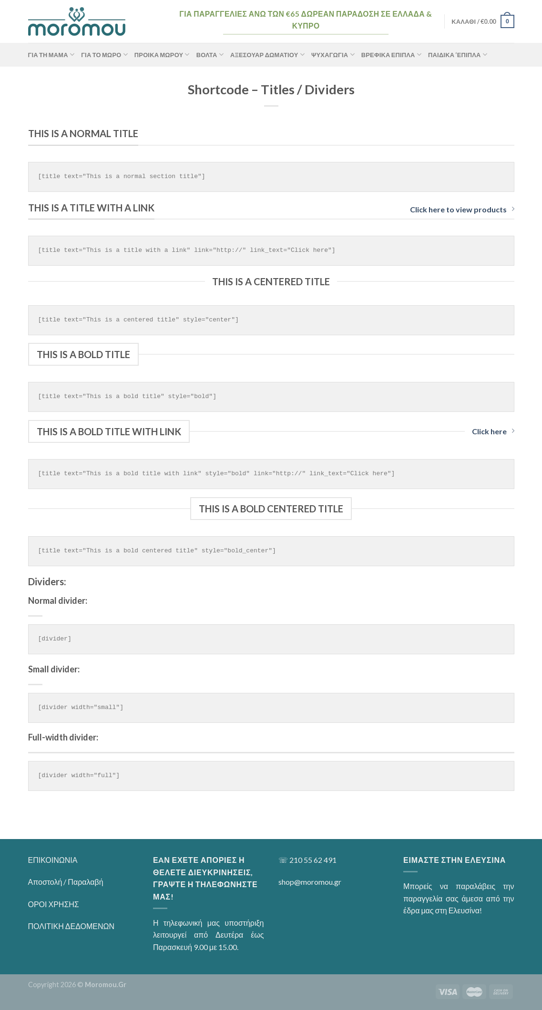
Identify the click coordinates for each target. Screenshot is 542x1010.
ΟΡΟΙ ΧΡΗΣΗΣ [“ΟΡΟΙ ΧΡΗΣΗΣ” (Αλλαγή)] (53, 904)
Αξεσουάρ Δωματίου (267, 54)
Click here (493, 431)
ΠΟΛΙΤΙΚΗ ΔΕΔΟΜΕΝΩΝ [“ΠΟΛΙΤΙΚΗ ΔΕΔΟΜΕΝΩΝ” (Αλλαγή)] (71, 925)
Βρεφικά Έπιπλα (391, 54)
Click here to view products (462, 209)
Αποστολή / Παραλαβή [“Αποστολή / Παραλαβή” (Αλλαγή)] (65, 881)
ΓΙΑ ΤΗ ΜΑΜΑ (51, 54)
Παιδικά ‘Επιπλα (457, 54)
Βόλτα (210, 54)
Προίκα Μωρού (162, 54)
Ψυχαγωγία (333, 54)
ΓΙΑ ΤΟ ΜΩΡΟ (104, 54)
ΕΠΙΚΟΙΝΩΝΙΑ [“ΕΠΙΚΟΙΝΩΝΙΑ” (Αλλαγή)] (53, 859)
